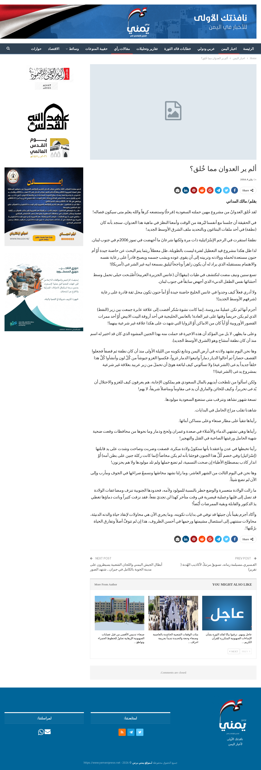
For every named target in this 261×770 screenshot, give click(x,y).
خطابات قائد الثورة (177, 49)
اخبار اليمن (229, 49)
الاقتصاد (53, 49)
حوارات (36, 49)
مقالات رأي (122, 49)
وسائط (74, 49)
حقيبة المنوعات (96, 49)
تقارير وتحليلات (147, 49)
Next (233, 651)
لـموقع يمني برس (142, 762)
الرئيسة (248, 49)
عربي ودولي (206, 49)
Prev (246, 651)
